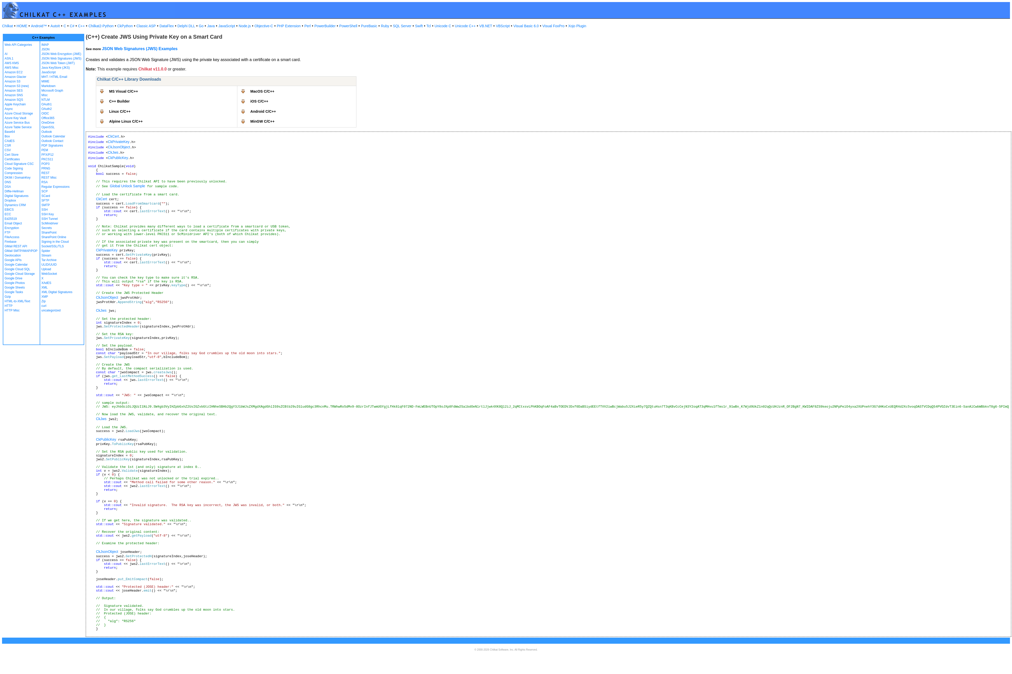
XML (44, 287)
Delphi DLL (186, 26)
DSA (8, 187)
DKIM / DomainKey (18, 177)
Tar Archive (48, 260)
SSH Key (47, 214)
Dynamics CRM (15, 205)
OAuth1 (46, 104)
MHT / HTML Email (54, 77)
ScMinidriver (49, 223)
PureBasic (369, 26)
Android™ (39, 26)
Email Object (13, 223)
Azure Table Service (18, 127)
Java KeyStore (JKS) (55, 67)
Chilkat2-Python (101, 26)
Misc (44, 95)
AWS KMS (12, 63)
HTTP (8, 306)
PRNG (45, 168)
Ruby (385, 26)
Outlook (46, 132)
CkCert (113, 136)
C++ (81, 26)
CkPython (125, 26)
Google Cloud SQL (17, 269)
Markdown (48, 86)
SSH (44, 209)
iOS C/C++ (259, 101)
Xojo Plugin (577, 26)
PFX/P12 (47, 154)
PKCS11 (47, 159)
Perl (307, 26)
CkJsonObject (119, 147)
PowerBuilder (325, 26)
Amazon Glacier (15, 77)
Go (201, 26)
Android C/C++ (263, 111)
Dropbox (10, 200)
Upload (46, 269)
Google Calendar (16, 264)
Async (9, 109)
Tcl (428, 26)
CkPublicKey (118, 158)
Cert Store (12, 154)
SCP (44, 191)
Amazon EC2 (14, 72)
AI (6, 54)
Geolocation (13, 255)
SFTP (45, 200)
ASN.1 (9, 58)
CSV (8, 150)
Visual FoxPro (553, 26)
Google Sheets (15, 287)
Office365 (47, 118)
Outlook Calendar (53, 136)
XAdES (46, 283)
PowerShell (348, 26)
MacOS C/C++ (262, 91)
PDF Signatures (52, 145)
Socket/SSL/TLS (52, 246)
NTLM (45, 100)
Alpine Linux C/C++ (126, 121)
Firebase (11, 241)
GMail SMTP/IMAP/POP (21, 251)
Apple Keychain (15, 104)
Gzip (8, 296)
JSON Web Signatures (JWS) (61, 58)
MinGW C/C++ (262, 121)
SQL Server (402, 26)
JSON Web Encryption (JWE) (61, 54)
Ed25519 (11, 219)
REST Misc (49, 177)
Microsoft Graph (52, 90)
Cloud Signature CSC (19, 164)
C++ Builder (119, 101)
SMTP (45, 205)
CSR (8, 145)
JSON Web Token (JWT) (58, 63)
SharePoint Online (53, 237)
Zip (43, 301)
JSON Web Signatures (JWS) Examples (140, 49)
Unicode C (443, 26)
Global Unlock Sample (127, 186)
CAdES (10, 141)
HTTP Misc (12, 310)
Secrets (46, 228)
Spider (45, 251)
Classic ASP (146, 26)
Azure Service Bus (17, 122)
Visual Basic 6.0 (526, 26)
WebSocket (49, 274)
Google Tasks (14, 292)
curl (43, 306)
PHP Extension (289, 26)
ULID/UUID (49, 264)
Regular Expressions (55, 187)
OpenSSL (48, 127)
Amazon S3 (12, 81)
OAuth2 (46, 109)
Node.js (245, 26)
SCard (45, 196)
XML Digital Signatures (57, 292)
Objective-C (263, 26)
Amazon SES (14, 90)
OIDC (45, 113)
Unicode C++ (465, 26)
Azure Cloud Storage (19, 113)
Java (211, 26)
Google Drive (13, 278)
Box (7, 136)
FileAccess (12, 237)
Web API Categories (18, 45)
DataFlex (167, 26)
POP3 (45, 164)
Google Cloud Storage (20, 274)
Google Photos (15, 283)
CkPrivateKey (118, 142)
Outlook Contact (52, 141)
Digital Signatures (16, 196)
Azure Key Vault (15, 118)
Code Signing (14, 168)
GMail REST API (16, 246)
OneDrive (47, 122)
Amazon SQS (14, 100)
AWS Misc (12, 67)
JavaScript (227, 26)
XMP (44, 296)
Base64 (10, 132)
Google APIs (13, 260)
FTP (7, 232)
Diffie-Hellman (14, 191)
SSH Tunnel (49, 219)
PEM (44, 150)
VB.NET (485, 26)
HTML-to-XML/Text (17, 301)
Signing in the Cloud (55, 241)
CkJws (113, 152)
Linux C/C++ (120, 111)
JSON (45, 49)
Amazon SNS (14, 95)
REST (45, 173)
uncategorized (51, 310)
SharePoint (48, 232)
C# (72, 26)
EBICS (9, 209)
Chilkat (7, 26)
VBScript (503, 26)
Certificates (12, 159)
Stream (46, 255)
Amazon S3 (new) (17, 86)
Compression (14, 173)
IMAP (45, 45)
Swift (419, 26)
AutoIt (55, 26)
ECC (8, 214)
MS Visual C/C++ (123, 91)
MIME (45, 81)
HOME (22, 26)
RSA (44, 182)
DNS (8, 182)
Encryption (12, 228)
